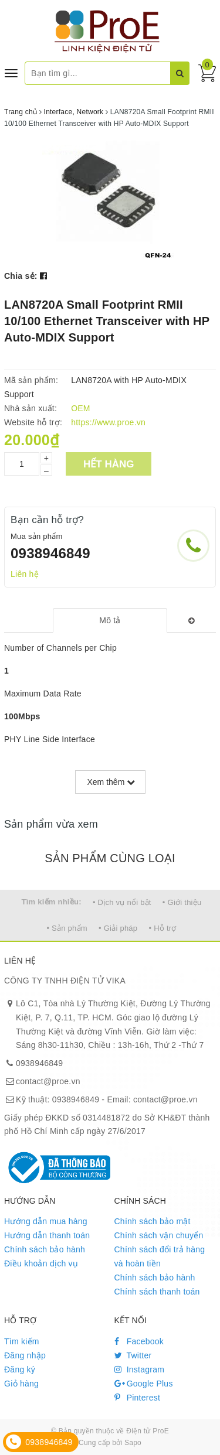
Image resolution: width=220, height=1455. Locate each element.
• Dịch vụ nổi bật (122, 902)
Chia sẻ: (21, 276)
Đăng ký (19, 1369)
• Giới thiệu (182, 902)
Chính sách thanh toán (157, 1291)
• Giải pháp (118, 928)
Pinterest (137, 1397)
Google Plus (143, 1383)
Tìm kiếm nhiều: (52, 901)
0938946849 (50, 553)
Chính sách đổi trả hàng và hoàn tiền (159, 1256)
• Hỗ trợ (162, 928)
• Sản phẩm (66, 928)
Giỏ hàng (21, 1383)
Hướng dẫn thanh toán (47, 1235)
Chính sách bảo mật (152, 1221)
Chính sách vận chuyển (159, 1235)
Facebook (139, 1341)
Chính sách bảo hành (44, 1249)
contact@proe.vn (48, 1081)
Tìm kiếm (21, 1341)
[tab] (110, 620)
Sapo (132, 1443)
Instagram (139, 1369)
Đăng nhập (25, 1355)
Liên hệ (25, 574)
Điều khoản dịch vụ (41, 1263)
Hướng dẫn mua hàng (45, 1221)
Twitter (133, 1355)
